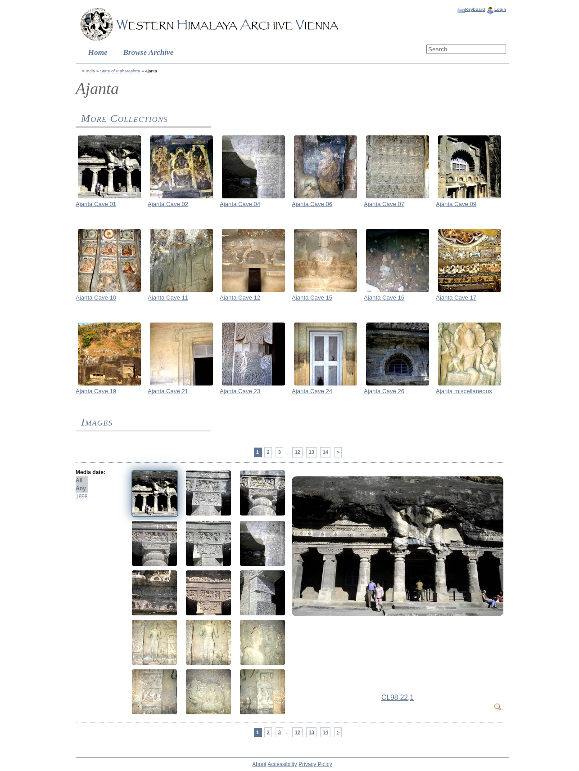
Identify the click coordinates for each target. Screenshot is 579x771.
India (90, 70)
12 (297, 452)
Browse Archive (148, 52)
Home (98, 52)
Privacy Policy (315, 764)
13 (311, 452)
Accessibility (282, 764)
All (79, 480)
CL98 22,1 (397, 697)
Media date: (90, 472)
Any (81, 488)
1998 (82, 496)
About (259, 764)
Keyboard (475, 9)
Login (500, 9)
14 (325, 452)
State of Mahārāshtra (120, 70)
